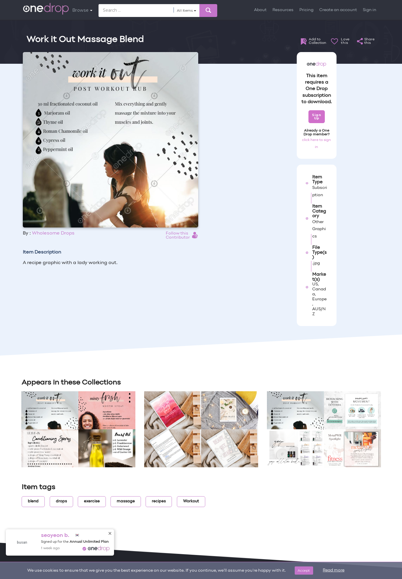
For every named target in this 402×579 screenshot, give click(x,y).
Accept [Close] (304, 570)
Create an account (338, 10)
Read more (333, 570)
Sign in (369, 10)
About (260, 10)
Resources (283, 10)
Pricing (306, 10)
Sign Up (316, 116)
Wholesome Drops (53, 233)
